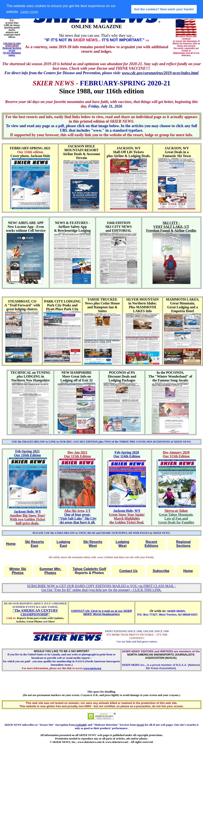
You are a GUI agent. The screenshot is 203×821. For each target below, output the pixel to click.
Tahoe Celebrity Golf (89, 569)
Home (11, 544)
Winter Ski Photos (17, 571)
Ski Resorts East (34, 544)
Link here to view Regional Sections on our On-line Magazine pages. (12, 49)
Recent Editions (151, 544)
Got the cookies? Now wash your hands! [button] (164, 9)
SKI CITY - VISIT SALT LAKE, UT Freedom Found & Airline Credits (171, 226)
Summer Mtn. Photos (50, 571)
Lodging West (122, 544)
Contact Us (128, 571)
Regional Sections (183, 544)
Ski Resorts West (92, 544)
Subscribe (161, 571)
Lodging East (63, 544)
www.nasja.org (92, 668)
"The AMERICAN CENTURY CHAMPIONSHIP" (35, 612)
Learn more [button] (29, 12)
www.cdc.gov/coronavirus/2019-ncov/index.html (160, 73)
